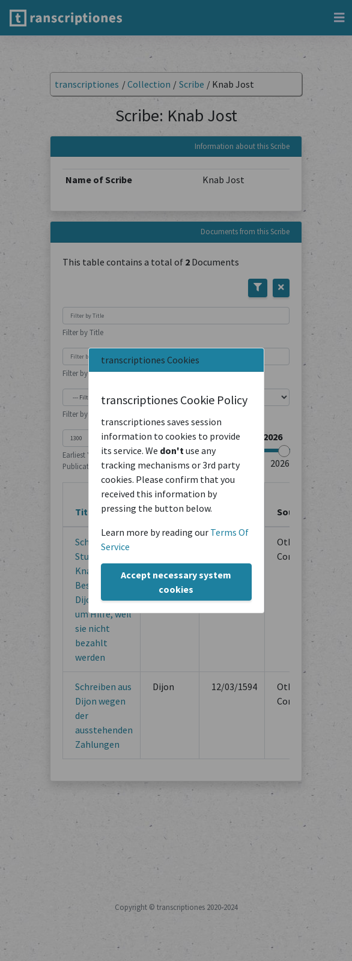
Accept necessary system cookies (176, 582)
